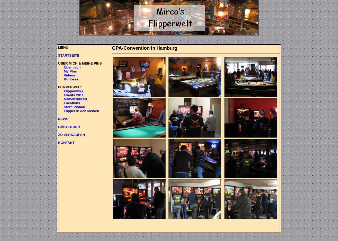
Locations (72, 103)
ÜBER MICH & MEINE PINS (80, 63)
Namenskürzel (75, 99)
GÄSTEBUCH (69, 127)
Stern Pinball (74, 107)
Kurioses (71, 79)
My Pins (70, 71)
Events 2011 (74, 95)
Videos (69, 75)
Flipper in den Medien (81, 111)
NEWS (63, 119)
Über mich (72, 67)
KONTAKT (66, 143)
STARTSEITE (68, 55)
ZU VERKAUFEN (71, 135)
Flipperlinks (73, 91)
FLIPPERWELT (70, 87)
